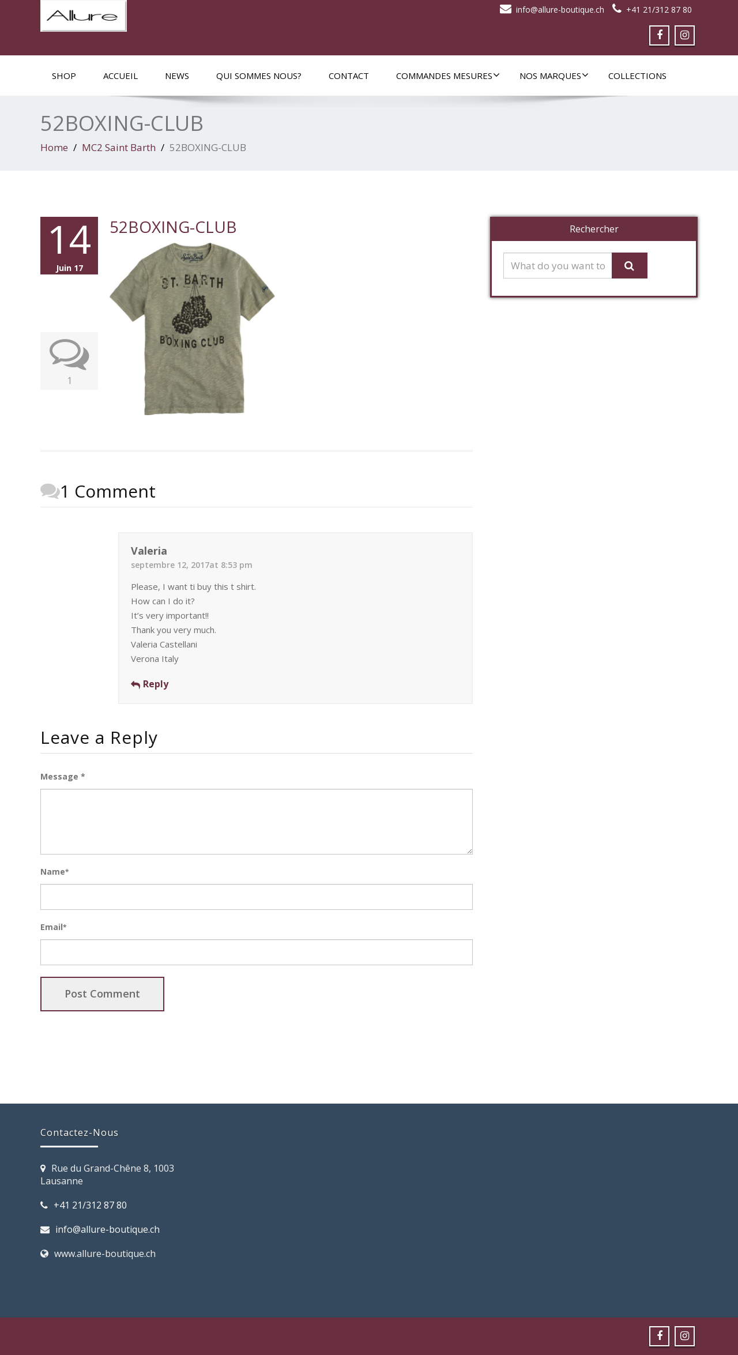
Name (54, 871)
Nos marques (554, 75)
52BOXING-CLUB (173, 227)
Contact (349, 75)
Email (53, 926)
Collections (637, 75)
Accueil (120, 75)
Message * (62, 776)
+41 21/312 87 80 (659, 9)
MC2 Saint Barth (119, 147)
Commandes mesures (448, 75)
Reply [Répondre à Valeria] (155, 684)
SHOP (64, 75)
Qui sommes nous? (259, 75)
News (177, 75)
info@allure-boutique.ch (560, 9)
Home (54, 147)
